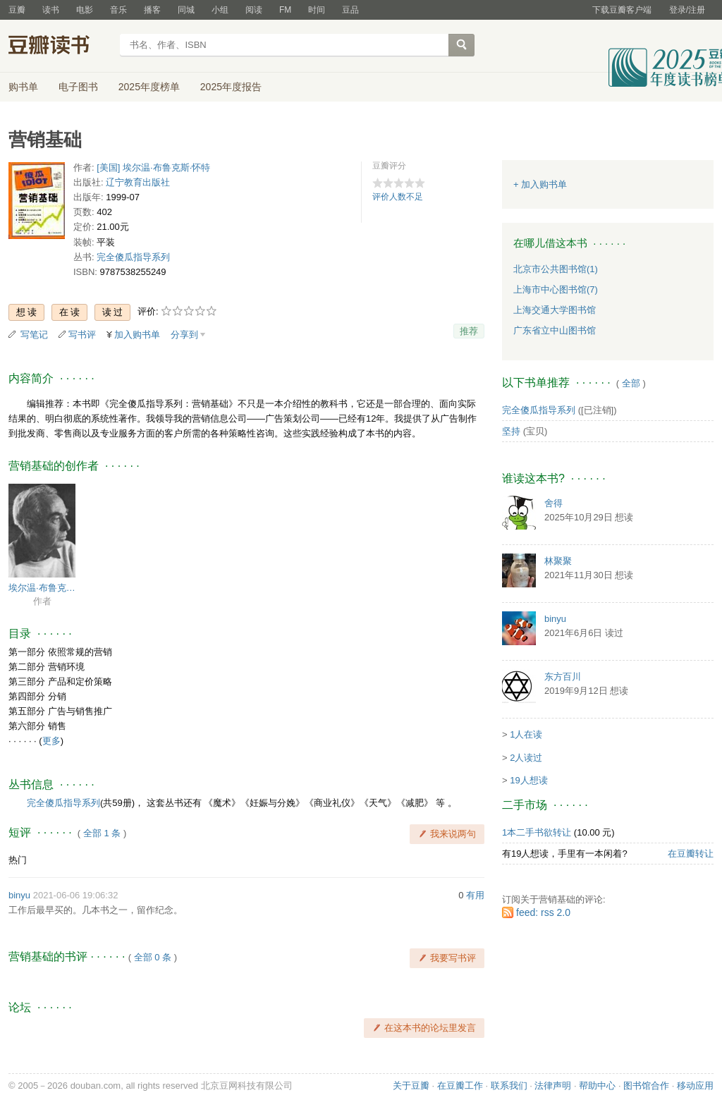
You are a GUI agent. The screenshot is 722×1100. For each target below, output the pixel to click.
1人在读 (526, 734)
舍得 (553, 503)
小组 (220, 10)
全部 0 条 (152, 957)
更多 (51, 740)
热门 (17, 860)
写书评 (82, 334)
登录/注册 (687, 10)
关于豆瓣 (411, 1085)
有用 (475, 895)
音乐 (118, 10)
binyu (19, 895)
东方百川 (562, 676)
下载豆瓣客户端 (621, 10)
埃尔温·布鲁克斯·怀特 (41, 587)
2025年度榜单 (149, 86)
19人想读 (528, 780)
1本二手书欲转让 (536, 832)
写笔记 (34, 334)
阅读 (253, 10)
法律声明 (552, 1085)
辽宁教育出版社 (138, 182)
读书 (50, 10)
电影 (84, 10)
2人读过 (526, 757)
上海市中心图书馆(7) (555, 289)
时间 (316, 10)
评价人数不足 (397, 197)
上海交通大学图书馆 (554, 310)
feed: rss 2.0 (543, 912)
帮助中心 (597, 1085)
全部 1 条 (102, 833)
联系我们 (509, 1085)
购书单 (23, 86)
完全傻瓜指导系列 (133, 257)
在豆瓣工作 (460, 1085)
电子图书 (78, 86)
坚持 (511, 431)
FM (285, 10)
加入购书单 (137, 334)
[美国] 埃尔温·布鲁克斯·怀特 (153, 167)
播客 (152, 10)
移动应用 (695, 1085)
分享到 (184, 334)
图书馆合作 (646, 1085)
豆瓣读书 (59, 46)
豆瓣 (16, 10)
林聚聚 (558, 561)
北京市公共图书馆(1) (555, 269)
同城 (186, 10)
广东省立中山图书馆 (554, 330)
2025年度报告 (231, 86)
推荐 (469, 331)
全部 (631, 383)
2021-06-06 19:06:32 (75, 895)
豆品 (350, 10)
